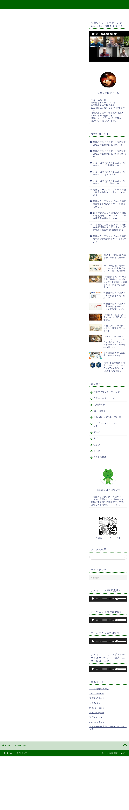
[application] (108, 599)
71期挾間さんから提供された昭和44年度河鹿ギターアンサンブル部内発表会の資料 (109, 215)
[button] (94, 46)
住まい (96, 445)
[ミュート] (116, 598)
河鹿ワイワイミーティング (106, 392)
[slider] (104, 598)
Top (41, 12)
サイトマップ (57, 12)
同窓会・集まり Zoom (104, 398)
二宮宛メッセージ (81, 12)
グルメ (96, 432)
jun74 (117, 145)
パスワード (10, 48)
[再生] (93, 598)
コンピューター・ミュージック (106, 424)
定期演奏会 (99, 405)
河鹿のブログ (64, 4)
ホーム (9, 753)
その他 (96, 451)
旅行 (95, 438)
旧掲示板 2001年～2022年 (107, 417)
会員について (11, 75)
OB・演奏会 (99, 411)
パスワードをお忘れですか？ (20, 72)
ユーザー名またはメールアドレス (23, 40)
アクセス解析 (100, 457)
